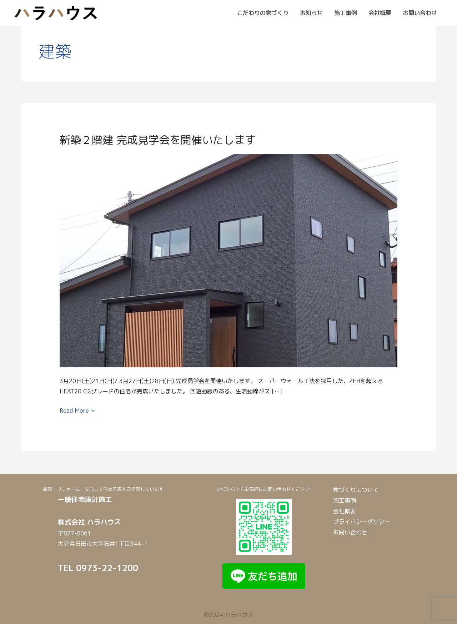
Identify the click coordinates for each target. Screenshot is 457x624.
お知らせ (311, 13)
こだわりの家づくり (262, 13)
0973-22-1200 (107, 568)
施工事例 (345, 13)
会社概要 (379, 13)
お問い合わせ (420, 13)
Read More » (77, 410)
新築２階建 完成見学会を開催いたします (158, 139)
